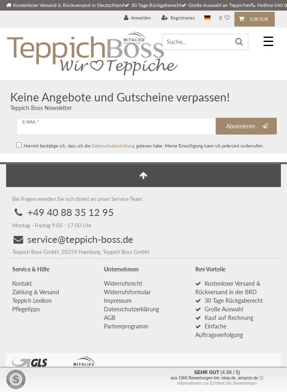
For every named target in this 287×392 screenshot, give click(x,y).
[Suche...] (205, 42)
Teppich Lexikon (32, 300)
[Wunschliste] (224, 18)
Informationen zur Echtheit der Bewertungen (217, 383)
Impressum (118, 300)
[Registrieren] (178, 18)
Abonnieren (247, 126)
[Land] (207, 18)
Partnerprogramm (126, 326)
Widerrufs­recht (123, 283)
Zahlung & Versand (35, 291)
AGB (109, 317)
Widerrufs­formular (127, 291)
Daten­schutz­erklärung (131, 309)
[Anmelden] (137, 18)
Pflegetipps (26, 309)
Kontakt (22, 283)
